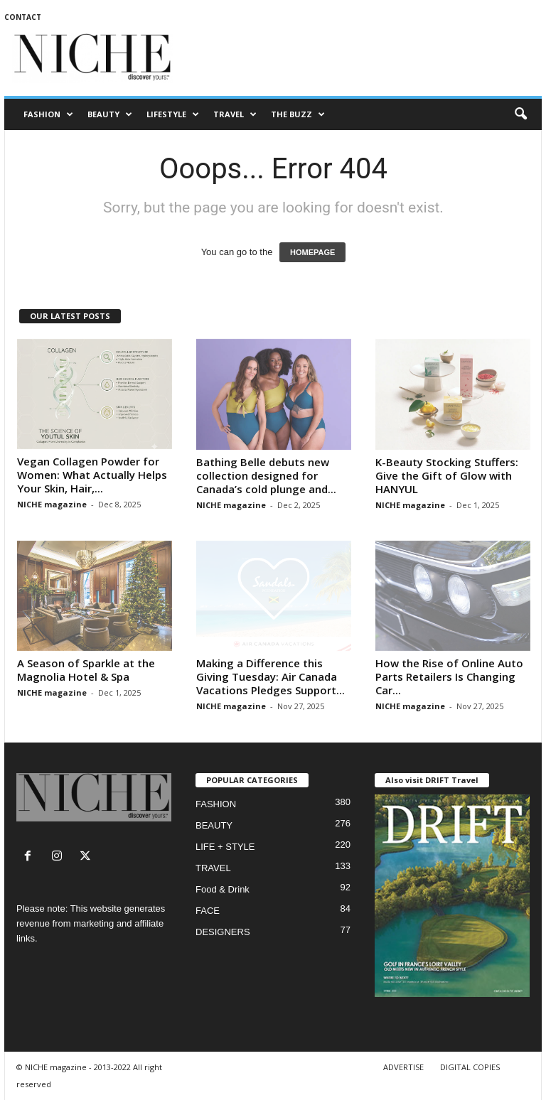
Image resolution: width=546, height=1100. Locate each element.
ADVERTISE (403, 1067)
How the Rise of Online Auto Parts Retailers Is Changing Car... (449, 676)
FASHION (48, 114)
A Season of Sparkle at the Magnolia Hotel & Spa (86, 670)
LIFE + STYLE (225, 846)
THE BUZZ (298, 114)
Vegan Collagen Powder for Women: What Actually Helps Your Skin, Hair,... (92, 474)
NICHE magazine (52, 504)
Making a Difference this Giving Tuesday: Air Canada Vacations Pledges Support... (270, 676)
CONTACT (22, 17)
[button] (520, 114)
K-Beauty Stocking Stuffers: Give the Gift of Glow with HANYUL (446, 475)
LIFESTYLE (172, 114)
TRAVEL (235, 114)
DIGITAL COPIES (470, 1067)
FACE (208, 910)
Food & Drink (223, 889)
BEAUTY (109, 114)
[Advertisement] (361, 58)
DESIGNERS (223, 932)
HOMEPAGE (312, 252)
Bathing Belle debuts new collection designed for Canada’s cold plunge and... (266, 475)
